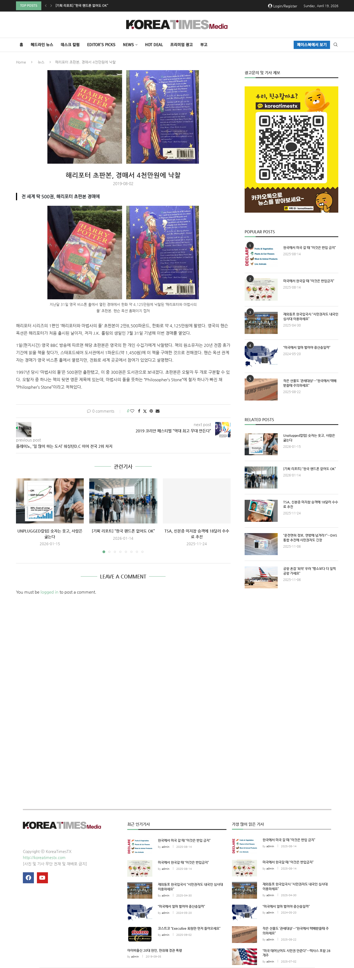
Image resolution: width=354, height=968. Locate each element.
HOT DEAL (154, 45)
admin (165, 846)
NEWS (128, 45)
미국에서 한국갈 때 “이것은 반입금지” (308, 281)
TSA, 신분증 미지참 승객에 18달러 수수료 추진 (310, 504)
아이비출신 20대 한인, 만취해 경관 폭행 (154, 950)
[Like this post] (132, 411)
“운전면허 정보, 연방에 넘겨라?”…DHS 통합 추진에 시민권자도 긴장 (310, 537)
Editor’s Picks (101, 45)
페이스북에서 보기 (312, 45)
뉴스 (41, 62)
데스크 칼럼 (70, 45)
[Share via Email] (158, 411)
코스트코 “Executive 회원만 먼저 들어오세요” (189, 928)
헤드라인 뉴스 (42, 45)
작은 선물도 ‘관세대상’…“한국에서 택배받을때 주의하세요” (309, 383)
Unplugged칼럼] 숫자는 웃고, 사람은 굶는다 (87, 5)
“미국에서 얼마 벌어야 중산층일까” (306, 347)
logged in (49, 592)
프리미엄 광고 (181, 45)
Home (21, 62)
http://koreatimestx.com (44, 857)
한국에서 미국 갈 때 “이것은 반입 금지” (309, 247)
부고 (203, 45)
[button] (46, 5)
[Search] (335, 45)
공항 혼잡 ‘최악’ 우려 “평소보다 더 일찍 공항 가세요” (309, 571)
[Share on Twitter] (145, 411)
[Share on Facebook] (139, 411)
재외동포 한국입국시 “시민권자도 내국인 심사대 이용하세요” (310, 316)
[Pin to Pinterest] (151, 411)
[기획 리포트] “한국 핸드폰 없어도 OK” (123, 531)
